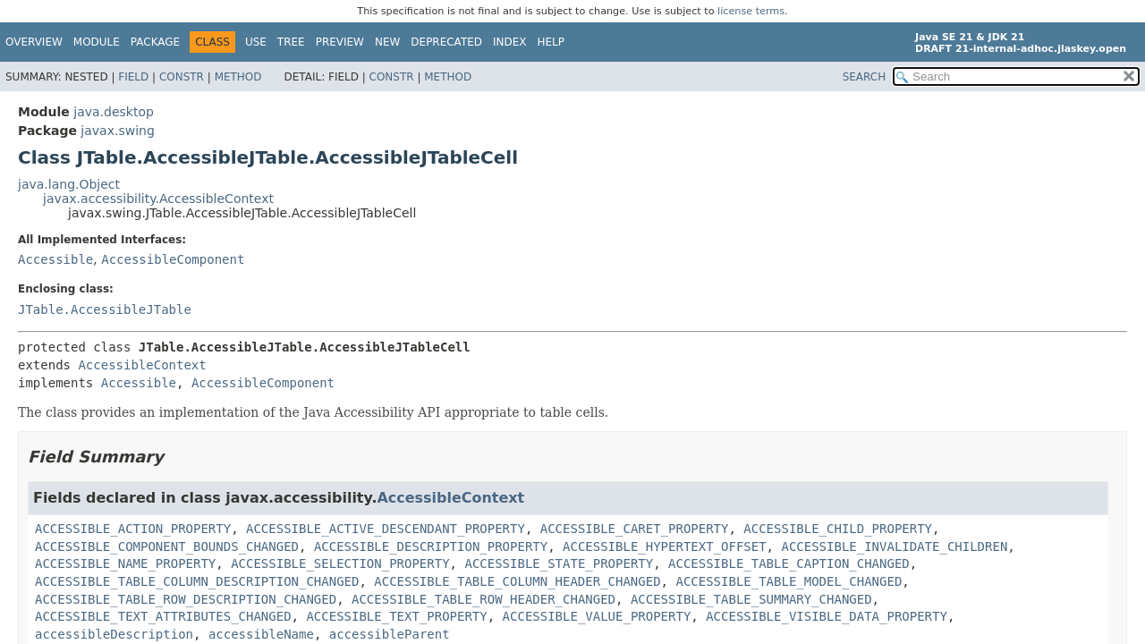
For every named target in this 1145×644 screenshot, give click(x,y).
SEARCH (864, 77)
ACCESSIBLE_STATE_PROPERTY (558, 563)
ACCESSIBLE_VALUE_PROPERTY (597, 616)
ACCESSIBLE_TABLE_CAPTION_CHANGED (789, 563)
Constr (181, 77)
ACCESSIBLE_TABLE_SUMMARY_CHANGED (751, 599)
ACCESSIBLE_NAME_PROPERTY (125, 563)
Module (96, 42)
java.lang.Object (69, 184)
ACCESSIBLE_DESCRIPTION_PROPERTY (430, 546)
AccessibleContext (142, 365)
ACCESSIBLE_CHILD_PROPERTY (837, 528)
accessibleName (261, 634)
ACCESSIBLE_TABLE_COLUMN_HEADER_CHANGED (517, 581)
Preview (340, 42)
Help (551, 42)
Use (256, 42)
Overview (34, 42)
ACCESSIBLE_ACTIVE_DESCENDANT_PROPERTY (385, 528)
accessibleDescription (114, 634)
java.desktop (113, 112)
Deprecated (446, 42)
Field (133, 77)
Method (238, 77)
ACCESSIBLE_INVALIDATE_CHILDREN (894, 546)
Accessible (55, 259)
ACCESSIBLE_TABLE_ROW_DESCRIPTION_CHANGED (185, 599)
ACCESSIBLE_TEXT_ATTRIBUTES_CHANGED (163, 616)
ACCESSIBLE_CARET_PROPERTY (634, 528)
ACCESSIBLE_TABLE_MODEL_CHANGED (788, 581)
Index (510, 42)
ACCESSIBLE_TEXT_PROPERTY (396, 616)
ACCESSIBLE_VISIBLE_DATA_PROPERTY (826, 616)
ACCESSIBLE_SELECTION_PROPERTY (340, 563)
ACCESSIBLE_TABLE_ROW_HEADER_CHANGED (483, 599)
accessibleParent (389, 634)
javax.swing (117, 130)
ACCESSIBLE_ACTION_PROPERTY (133, 528)
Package (155, 42)
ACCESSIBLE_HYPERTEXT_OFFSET (665, 546)
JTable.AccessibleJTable (104, 309)
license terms (751, 11)
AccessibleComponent (172, 259)
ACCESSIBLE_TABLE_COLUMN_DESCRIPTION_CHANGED (197, 581)
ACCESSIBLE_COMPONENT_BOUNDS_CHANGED (167, 546)
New (387, 42)
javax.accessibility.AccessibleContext (158, 198)
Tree (291, 42)
